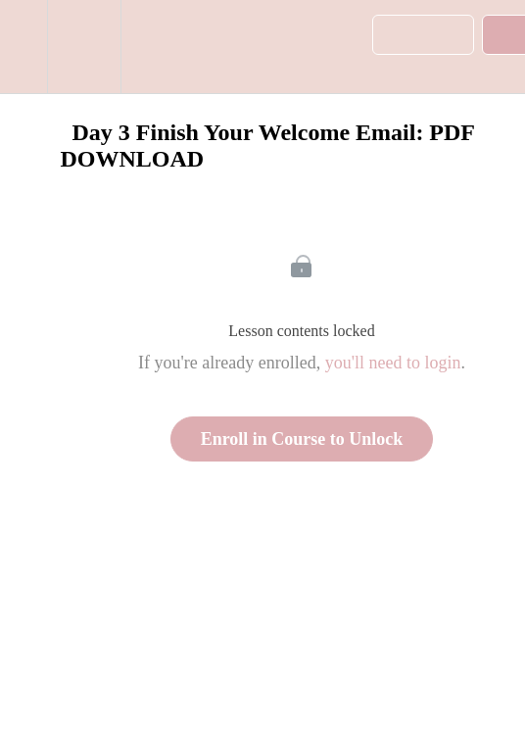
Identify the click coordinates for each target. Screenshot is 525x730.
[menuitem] (83, 46)
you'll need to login (393, 362)
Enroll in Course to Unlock (302, 439)
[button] (23, 46)
